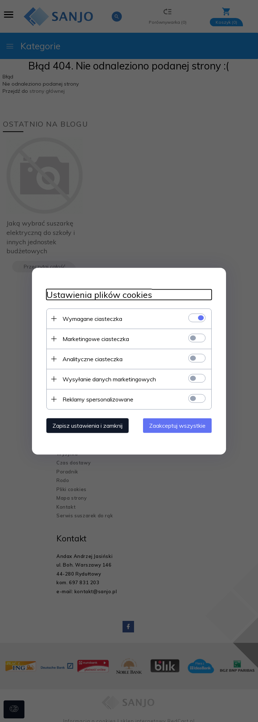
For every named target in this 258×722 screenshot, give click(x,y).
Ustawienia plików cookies (99, 294)
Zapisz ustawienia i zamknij (87, 425)
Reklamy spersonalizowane (98, 399)
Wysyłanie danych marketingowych (109, 378)
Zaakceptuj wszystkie (177, 425)
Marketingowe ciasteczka (96, 338)
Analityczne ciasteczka (93, 358)
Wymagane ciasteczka (92, 318)
